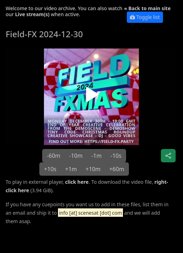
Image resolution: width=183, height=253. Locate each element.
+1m (71, 169)
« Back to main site (147, 8)
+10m (93, 169)
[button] (91, 96)
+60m (116, 169)
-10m (76, 156)
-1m (96, 156)
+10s (50, 169)
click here (77, 182)
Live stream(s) (32, 14)
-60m (53, 156)
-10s (115, 156)
